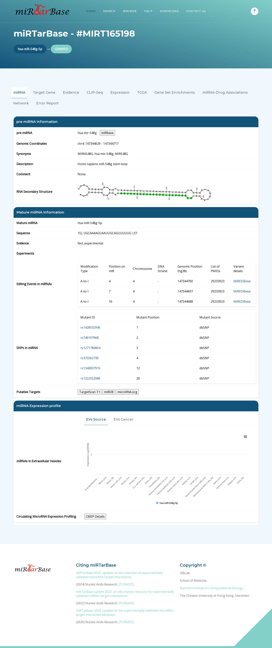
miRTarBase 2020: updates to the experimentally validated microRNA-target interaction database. (125, 612)
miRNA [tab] (19, 92)
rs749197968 (89, 338)
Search (109, 11)
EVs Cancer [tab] (124, 419)
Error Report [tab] (47, 103)
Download (169, 11)
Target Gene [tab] (44, 92)
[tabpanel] (136, 320)
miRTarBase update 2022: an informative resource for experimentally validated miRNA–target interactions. (125, 594)
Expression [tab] (120, 92)
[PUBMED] (126, 584)
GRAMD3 (61, 49)
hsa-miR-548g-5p (30, 49)
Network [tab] (21, 103)
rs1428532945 (90, 327)
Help (148, 11)
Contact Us (196, 11)
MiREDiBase (242, 281)
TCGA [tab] (142, 92)
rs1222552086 (90, 378)
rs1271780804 (90, 348)
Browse (130, 11)
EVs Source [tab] (96, 419)
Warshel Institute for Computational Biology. (211, 588)
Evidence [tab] (71, 92)
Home (91, 11)
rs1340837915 (90, 368)
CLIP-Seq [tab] (95, 92)
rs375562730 (89, 358)
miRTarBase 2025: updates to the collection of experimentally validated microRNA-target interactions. (119, 575)
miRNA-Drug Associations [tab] (225, 92)
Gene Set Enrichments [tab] (174, 92)
